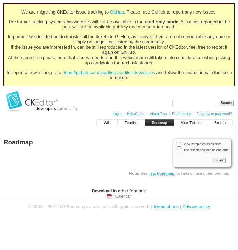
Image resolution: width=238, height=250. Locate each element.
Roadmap (159, 123)
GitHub (117, 12)
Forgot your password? (214, 114)
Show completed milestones (201, 144)
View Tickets (190, 123)
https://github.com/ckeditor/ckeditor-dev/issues (108, 72)
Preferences (181, 114)
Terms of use (166, 206)
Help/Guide (135, 114)
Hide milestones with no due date (205, 150)
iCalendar (122, 196)
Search (220, 123)
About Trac (158, 114)
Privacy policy (196, 206)
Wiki (107, 123)
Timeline (131, 123)
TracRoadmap (162, 173)
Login (117, 114)
